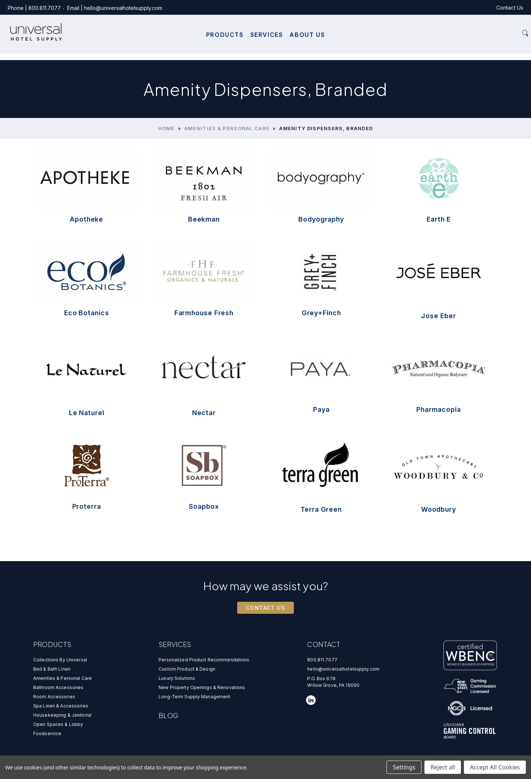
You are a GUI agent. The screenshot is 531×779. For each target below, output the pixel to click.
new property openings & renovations (202, 687)
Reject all (442, 767)
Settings (404, 767)
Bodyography (321, 219)
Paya (321, 409)
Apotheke (86, 219)
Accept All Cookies (495, 767)
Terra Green (321, 509)
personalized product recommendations (204, 660)
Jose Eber (438, 316)
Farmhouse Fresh (204, 313)
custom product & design (187, 669)
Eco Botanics (86, 313)
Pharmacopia (438, 409)
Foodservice (47, 733)
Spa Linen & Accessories (60, 706)
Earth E (438, 219)
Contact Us (495, 7)
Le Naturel (86, 413)
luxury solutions (177, 678)
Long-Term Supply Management (194, 696)
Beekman (204, 219)
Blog (168, 715)
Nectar (204, 413)
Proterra (86, 506)
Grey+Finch (321, 313)
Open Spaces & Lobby (58, 724)
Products (225, 43)
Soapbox (204, 506)
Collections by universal (60, 660)
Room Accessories (54, 696)
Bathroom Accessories (58, 687)
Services (266, 43)
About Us (307, 43)
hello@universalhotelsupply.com (138, 8)
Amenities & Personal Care (62, 678)
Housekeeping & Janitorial (62, 715)
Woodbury (438, 509)
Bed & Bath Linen (51, 669)
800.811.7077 (59, 8)
